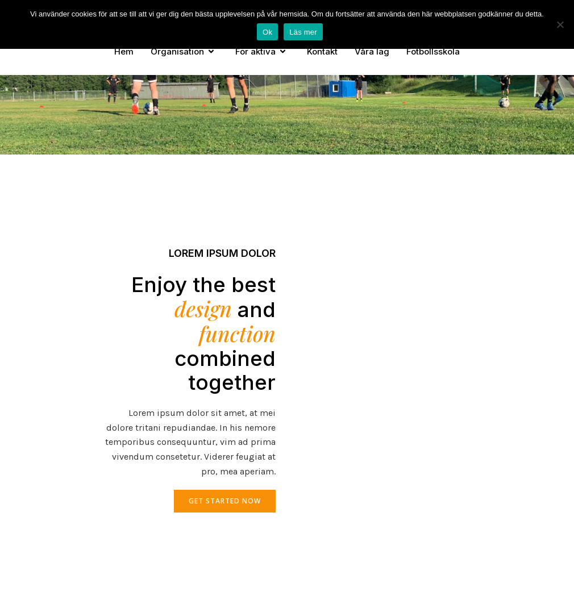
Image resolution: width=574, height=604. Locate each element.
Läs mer (303, 32)
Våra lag (372, 51)
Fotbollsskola (433, 51)
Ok (267, 32)
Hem (124, 51)
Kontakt (322, 51)
